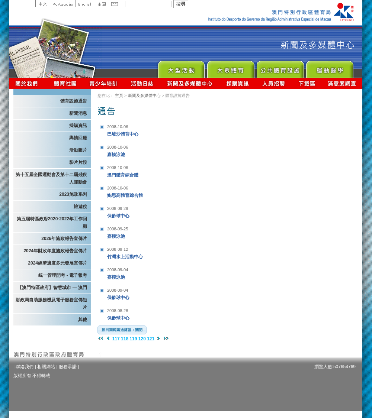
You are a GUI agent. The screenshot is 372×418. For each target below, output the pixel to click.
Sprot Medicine (329, 67)
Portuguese (63, 3)
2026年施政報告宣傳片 (64, 238)
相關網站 (46, 366)
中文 (42, 3)
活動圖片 (78, 150)
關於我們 (28, 83)
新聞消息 (78, 113)
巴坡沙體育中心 (153, 129)
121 (150, 338)
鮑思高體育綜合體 (153, 191)
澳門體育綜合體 (153, 170)
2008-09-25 (117, 229)
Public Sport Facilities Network (280, 67)
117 (116, 338)
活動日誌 (142, 83)
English (85, 3)
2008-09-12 (117, 249)
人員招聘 (273, 83)
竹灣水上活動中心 (153, 252)
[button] (122, 329)
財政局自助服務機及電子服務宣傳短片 (51, 303)
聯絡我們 (24, 366)
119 (133, 338)
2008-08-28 (117, 310)
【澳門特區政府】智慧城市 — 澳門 (52, 287)
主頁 (101, 3)
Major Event (181, 67)
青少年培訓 (103, 83)
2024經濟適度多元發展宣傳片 (57, 263)
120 (142, 338)
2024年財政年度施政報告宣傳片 (55, 250)
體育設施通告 (73, 101)
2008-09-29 (117, 208)
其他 (82, 319)
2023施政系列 (73, 194)
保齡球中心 (153, 211)
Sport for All (230, 67)
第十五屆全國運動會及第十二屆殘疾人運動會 (51, 178)
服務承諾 (68, 366)
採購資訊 (237, 83)
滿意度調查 (342, 83)
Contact (114, 3)
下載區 (306, 83)
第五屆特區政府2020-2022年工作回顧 (52, 222)
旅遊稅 (80, 206)
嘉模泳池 (153, 150)
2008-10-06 (117, 126)
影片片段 (78, 162)
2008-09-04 (117, 270)
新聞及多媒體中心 (190, 83)
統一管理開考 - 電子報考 (62, 275)
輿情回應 (78, 137)
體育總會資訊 (65, 83)
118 (124, 338)
